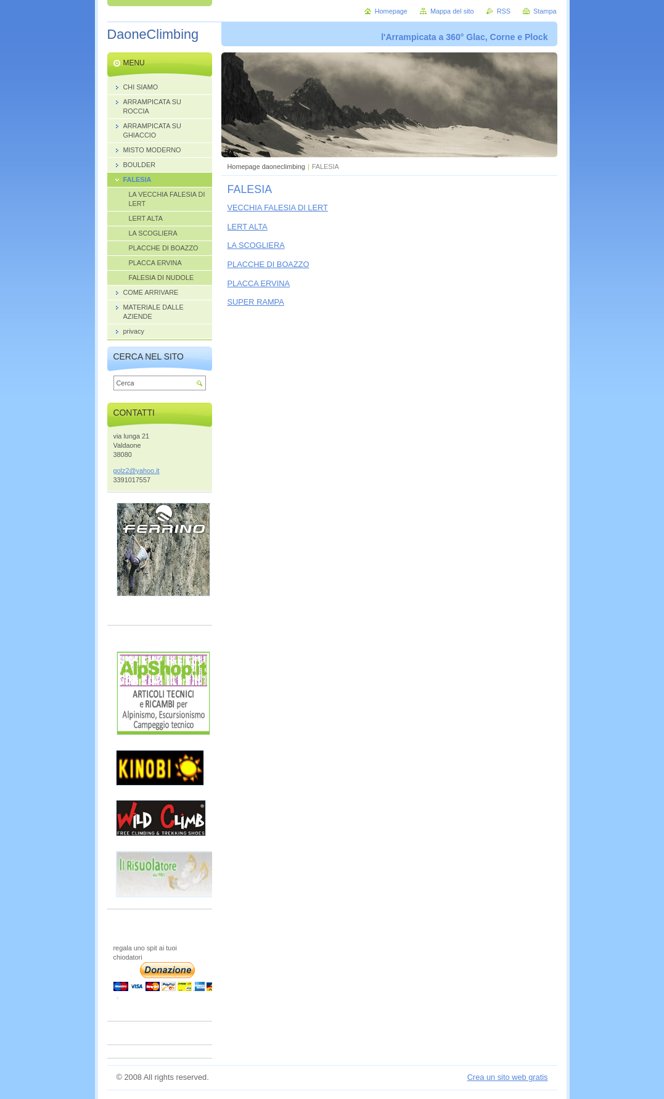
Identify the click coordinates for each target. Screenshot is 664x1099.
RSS (503, 11)
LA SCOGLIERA (256, 245)
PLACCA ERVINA (258, 283)
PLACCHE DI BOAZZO (268, 264)
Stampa (544, 11)
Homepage (391, 11)
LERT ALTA (247, 226)
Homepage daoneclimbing (266, 166)
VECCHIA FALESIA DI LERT (277, 207)
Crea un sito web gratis (507, 1077)
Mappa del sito (452, 11)
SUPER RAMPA (255, 302)
